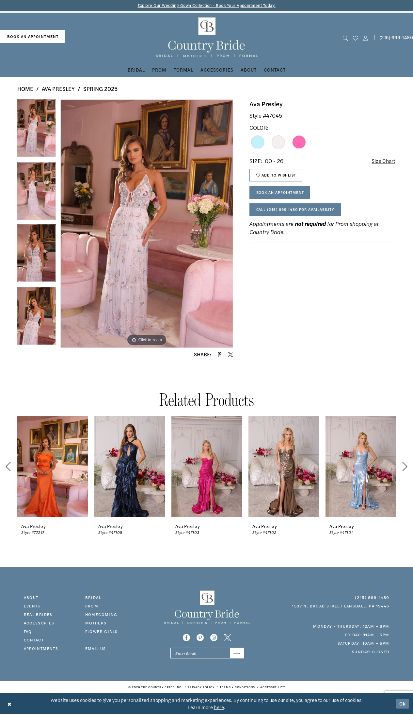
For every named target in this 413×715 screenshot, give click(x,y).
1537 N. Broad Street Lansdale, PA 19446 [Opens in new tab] (340, 606)
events (32, 606)
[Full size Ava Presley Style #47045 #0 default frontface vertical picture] (147, 224)
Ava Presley (58, 89)
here (219, 708)
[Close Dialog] (9, 704)
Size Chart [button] (382, 161)
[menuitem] (32, 36)
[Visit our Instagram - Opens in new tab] (213, 637)
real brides (38, 615)
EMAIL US (95, 649)
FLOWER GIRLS (101, 632)
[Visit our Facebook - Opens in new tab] (186, 637)
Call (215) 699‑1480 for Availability (298, 212)
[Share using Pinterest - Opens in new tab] (219, 354)
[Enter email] (207, 653)
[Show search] (345, 37)
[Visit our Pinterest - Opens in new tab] (200, 637)
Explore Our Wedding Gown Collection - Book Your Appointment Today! (206, 5)
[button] (366, 37)
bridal (93, 598)
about (31, 598)
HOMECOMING (101, 615)
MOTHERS (96, 623)
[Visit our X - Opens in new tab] (227, 637)
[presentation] (52, 466)
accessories (39, 623)
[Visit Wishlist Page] (355, 37)
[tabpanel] (36, 131)
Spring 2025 (100, 89)
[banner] (206, 38)
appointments (41, 649)
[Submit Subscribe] (236, 653)
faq (28, 632)
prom (92, 606)
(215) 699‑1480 (372, 598)
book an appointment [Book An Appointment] (32, 37)
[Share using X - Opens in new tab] (230, 354)
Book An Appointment (282, 194)
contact (34, 640)
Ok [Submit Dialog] (402, 704)
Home (25, 89)
